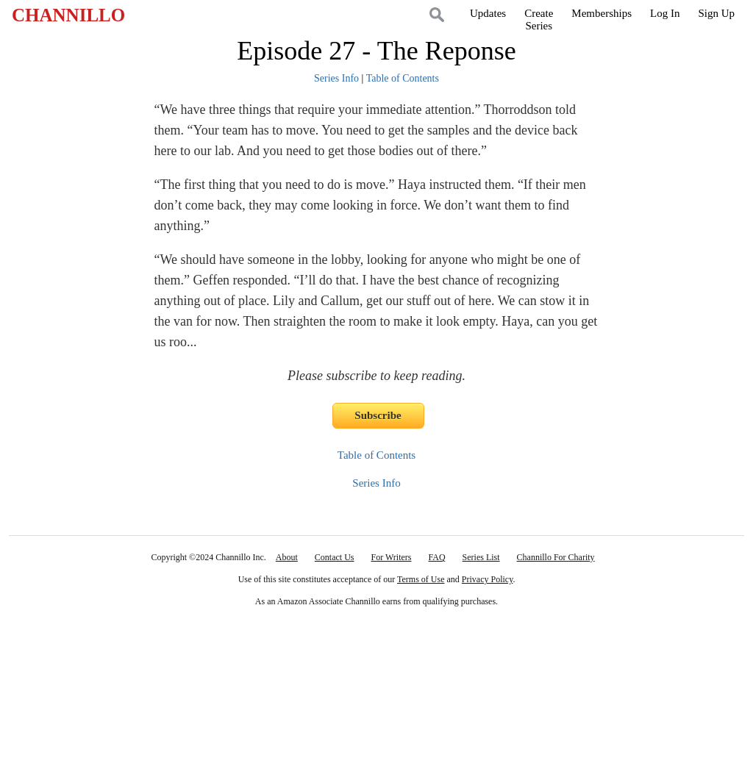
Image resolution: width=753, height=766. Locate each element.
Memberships (601, 13)
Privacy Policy (487, 579)
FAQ (436, 557)
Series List (481, 557)
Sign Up (716, 13)
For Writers (391, 557)
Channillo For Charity (556, 557)
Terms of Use (420, 579)
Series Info (336, 78)
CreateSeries (538, 19)
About (287, 557)
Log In (664, 13)
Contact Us (334, 557)
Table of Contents (402, 78)
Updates (488, 13)
